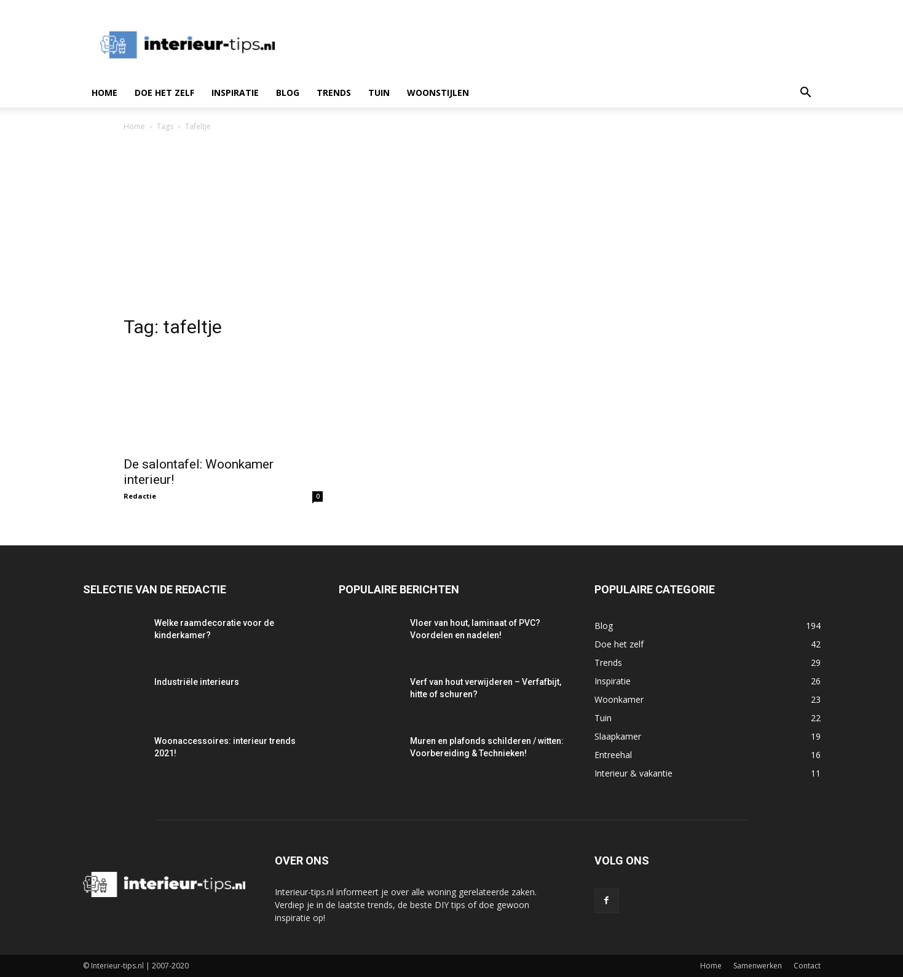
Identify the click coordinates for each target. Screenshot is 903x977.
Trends (334, 92)
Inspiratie (235, 92)
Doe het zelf (164, 92)
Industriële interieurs (196, 682)
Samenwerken (757, 965)
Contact (807, 965)
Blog (287, 92)
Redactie (140, 495)
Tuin (379, 92)
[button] (806, 94)
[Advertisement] (452, 226)
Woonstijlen (438, 92)
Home (104, 92)
